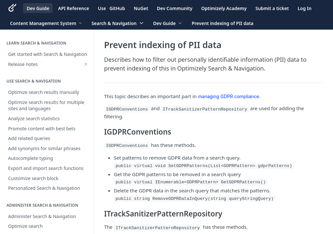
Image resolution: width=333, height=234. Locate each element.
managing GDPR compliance (228, 96)
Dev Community (175, 8)
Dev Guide (38, 8)
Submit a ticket (272, 8)
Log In (305, 8)
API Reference (73, 8)
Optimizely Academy (224, 8)
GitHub (117, 8)
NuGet (141, 8)
